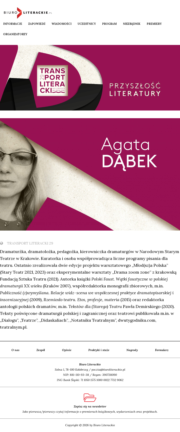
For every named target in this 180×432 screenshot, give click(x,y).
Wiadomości (61, 24)
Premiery (154, 24)
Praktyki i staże (98, 350)
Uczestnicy (87, 24)
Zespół (40, 350)
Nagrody (132, 350)
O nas (15, 350)
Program (109, 24)
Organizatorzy (15, 34)
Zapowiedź (36, 24)
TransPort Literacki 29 (26, 243)
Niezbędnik (131, 24)
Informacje (12, 24)
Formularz (162, 350)
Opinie (66, 350)
